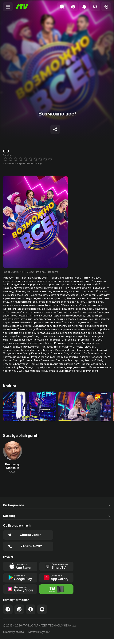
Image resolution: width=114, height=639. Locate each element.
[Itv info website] (56, 589)
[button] (95, 6)
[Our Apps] (56, 566)
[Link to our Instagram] (19, 609)
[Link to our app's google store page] (20, 577)
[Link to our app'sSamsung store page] (20, 589)
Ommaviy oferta (13, 632)
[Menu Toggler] (8, 6)
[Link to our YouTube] (42, 609)
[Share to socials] (55, 129)
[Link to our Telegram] (8, 609)
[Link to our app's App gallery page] (56, 577)
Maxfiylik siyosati (39, 632)
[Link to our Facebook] (30, 609)
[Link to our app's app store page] (20, 566)
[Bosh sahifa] (22, 7)
